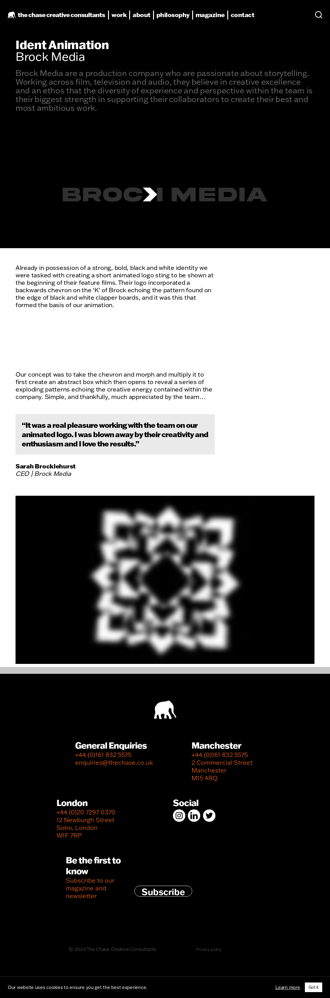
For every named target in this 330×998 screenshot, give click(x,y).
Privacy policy (208, 953)
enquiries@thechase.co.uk (114, 766)
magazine (219, 19)
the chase (70, 19)
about (151, 19)
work (128, 19)
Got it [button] (314, 987)
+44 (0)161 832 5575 (103, 759)
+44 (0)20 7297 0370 (86, 816)
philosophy (182, 19)
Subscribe (163, 895)
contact (252, 19)
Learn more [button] (287, 987)
